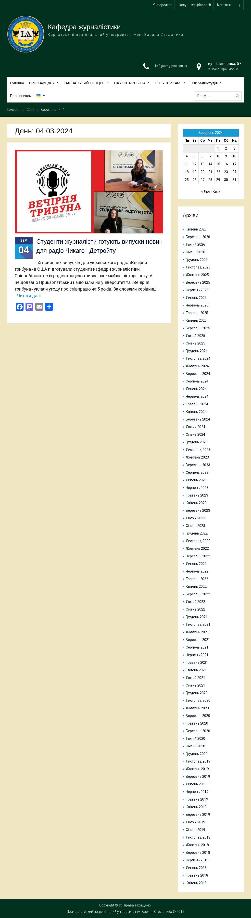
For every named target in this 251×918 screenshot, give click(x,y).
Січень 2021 (195, 685)
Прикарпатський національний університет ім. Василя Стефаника (119, 912)
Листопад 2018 (198, 837)
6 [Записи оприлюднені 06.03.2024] (202, 156)
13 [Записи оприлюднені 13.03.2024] (202, 164)
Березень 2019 (198, 814)
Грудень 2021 (197, 617)
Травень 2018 (197, 875)
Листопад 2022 (198, 541)
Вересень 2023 (198, 465)
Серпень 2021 (197, 647)
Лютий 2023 (195, 518)
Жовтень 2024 (197, 366)
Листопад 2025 (198, 267)
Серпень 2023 (197, 472)
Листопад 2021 (198, 624)
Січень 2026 (195, 252)
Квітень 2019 (196, 807)
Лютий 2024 (195, 427)
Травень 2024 (197, 404)
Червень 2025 (197, 305)
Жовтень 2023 (197, 457)
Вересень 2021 (198, 640)
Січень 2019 (195, 830)
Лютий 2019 (195, 822)
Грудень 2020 (197, 693)
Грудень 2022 (197, 533)
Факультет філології (194, 5)
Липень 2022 (196, 564)
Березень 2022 (198, 594)
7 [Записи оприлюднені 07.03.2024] (210, 156)
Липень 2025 (196, 298)
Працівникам (21, 96)
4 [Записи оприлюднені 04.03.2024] (187, 156)
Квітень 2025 (196, 320)
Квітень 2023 (196, 503)
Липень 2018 (196, 868)
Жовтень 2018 (197, 845)
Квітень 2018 (196, 883)
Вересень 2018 (198, 852)
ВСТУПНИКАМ (167, 83)
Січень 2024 (195, 434)
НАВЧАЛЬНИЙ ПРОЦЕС (84, 83)
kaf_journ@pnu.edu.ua (171, 66)
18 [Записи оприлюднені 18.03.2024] (187, 172)
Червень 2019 (197, 792)
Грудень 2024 (197, 351)
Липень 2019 (196, 784)
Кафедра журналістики (84, 27)
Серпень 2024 (197, 381)
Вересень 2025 (198, 282)
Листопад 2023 (198, 450)
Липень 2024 (196, 389)
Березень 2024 (198, 419)
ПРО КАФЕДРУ (42, 83)
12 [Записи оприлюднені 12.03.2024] (195, 164)
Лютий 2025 (195, 336)
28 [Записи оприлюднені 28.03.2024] (210, 180)
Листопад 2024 (198, 358)
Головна (17, 83)
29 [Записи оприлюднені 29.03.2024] (218, 180)
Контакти (224, 5)
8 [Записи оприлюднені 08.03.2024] (218, 156)
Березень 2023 (198, 510)
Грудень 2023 (197, 442)
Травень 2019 (197, 799)
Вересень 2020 (198, 716)
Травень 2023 (197, 495)
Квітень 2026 (196, 229)
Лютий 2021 (195, 678)
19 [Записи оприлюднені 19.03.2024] (195, 172)
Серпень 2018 (197, 860)
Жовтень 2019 (197, 769)
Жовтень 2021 (197, 632)
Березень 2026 (198, 237)
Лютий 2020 (195, 738)
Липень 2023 (196, 480)
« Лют (206, 191)
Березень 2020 (198, 731)
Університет (162, 5)
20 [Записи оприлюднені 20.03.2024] (202, 172)
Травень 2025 (197, 313)
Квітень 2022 (196, 586)
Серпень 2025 (197, 290)
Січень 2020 (195, 746)
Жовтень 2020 (197, 708)
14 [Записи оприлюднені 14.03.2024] (210, 164)
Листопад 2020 (198, 700)
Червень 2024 (197, 396)
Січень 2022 (195, 609)
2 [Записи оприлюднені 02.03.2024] (226, 148)
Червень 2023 (197, 488)
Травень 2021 (197, 662)
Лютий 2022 (195, 602)
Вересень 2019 (198, 776)
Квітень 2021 (196, 670)
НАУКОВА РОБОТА (130, 83)
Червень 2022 (197, 571)
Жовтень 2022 (197, 548)
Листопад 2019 (198, 761)
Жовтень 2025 (197, 275)
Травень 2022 (197, 579)
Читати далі (29, 295)
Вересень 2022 (198, 556)
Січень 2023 (195, 526)
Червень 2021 (197, 655)
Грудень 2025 (197, 260)
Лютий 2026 (195, 244)
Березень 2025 (198, 328)
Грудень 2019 (197, 754)
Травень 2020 (197, 723)
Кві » (216, 191)
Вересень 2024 (198, 374)
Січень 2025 (195, 343)
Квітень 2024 (196, 412)
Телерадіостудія (204, 83)
